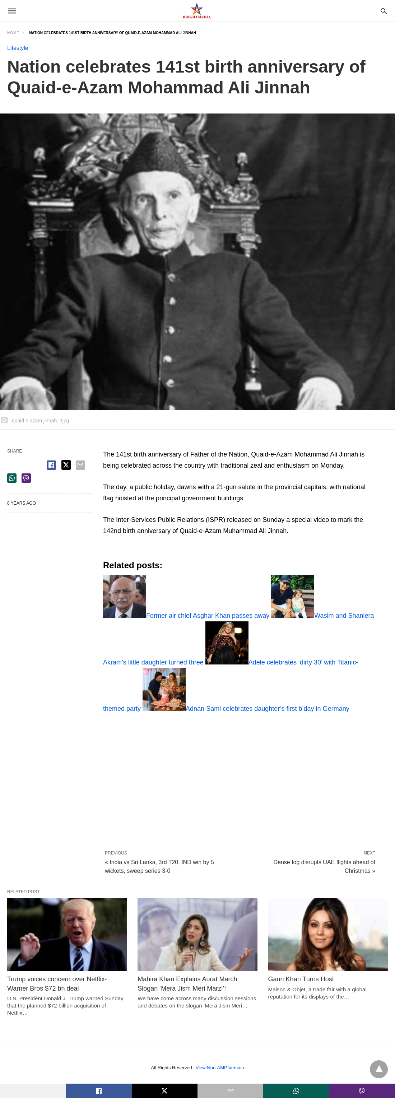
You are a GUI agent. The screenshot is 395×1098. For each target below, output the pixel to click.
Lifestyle (17, 48)
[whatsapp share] (12, 478)
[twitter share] (66, 465)
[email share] (80, 465)
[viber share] (26, 478)
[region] (230, 775)
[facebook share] (51, 465)
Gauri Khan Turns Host (301, 979)
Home (13, 33)
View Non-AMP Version (220, 1067)
